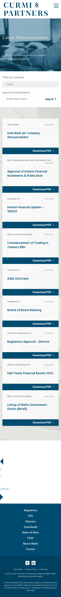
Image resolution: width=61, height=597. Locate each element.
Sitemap (43, 569)
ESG (30, 516)
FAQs (30, 538)
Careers (30, 549)
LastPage (4, 489)
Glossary (30, 521)
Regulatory (30, 510)
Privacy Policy (31, 569)
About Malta (30, 544)
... (0, 482)
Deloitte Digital (36, 576)
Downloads (30, 527)
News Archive (30, 532)
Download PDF (42, 151)
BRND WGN (50, 573)
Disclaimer (18, 569)
